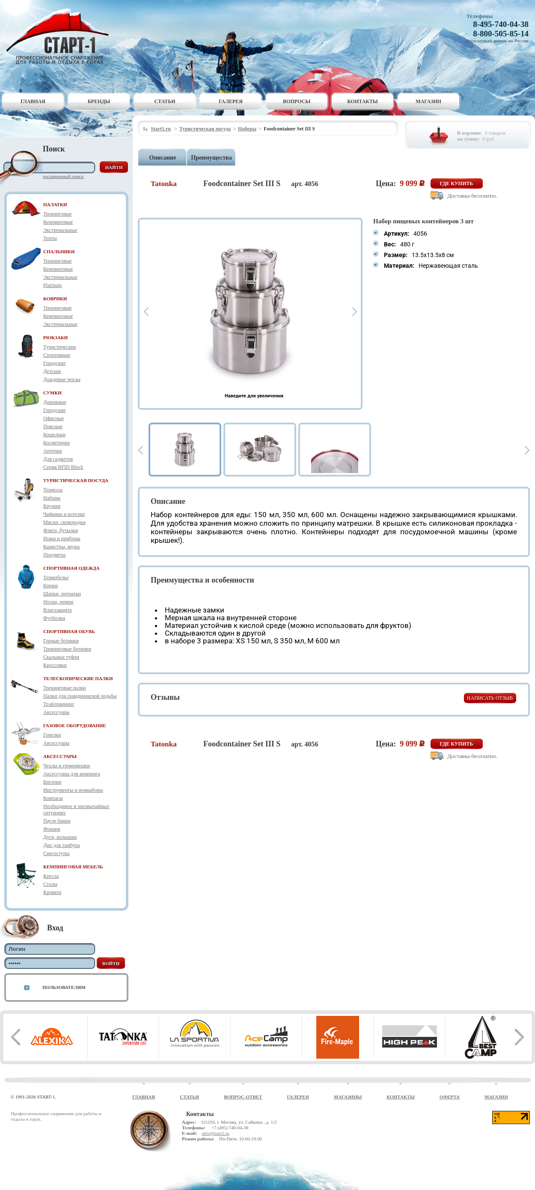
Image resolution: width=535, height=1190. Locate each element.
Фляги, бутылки (60, 530)
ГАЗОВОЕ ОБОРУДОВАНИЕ (74, 725)
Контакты (362, 101)
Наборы (51, 498)
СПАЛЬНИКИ (59, 251)
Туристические (59, 347)
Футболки (54, 618)
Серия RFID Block (63, 467)
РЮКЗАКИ (55, 337)
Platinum (52, 285)
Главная (33, 101)
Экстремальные (60, 230)
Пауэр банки (57, 821)
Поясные (52, 426)
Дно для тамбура (61, 845)
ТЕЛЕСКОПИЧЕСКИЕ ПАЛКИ (78, 678)
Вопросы (296, 101)
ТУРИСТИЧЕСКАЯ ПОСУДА (75, 480)
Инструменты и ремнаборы (73, 790)
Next (354, 311)
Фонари (51, 829)
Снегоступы (56, 853)
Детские (52, 371)
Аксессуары (56, 712)
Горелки (52, 735)
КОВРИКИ (55, 298)
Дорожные (54, 402)
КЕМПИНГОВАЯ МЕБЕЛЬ (73, 866)
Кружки (51, 506)
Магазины (348, 1096)
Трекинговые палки (64, 688)
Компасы (53, 798)
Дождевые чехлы (61, 379)
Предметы (54, 555)
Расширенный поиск (63, 176)
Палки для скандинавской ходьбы (79, 696)
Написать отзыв (490, 698)
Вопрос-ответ (243, 1096)
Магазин (428, 101)
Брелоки (52, 782)
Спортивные (56, 355)
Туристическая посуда (205, 129)
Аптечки (52, 451)
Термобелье (56, 577)
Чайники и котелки (64, 514)
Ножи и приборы (61, 539)
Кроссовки (55, 665)
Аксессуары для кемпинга (71, 774)
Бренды (99, 101)
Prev (146, 311)
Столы (50, 884)
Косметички (56, 443)
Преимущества (211, 157)
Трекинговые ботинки (67, 649)
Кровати (52, 892)
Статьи (165, 101)
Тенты (50, 238)
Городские (54, 363)
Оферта (450, 1096)
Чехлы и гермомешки (66, 766)
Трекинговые (57, 214)
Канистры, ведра (61, 547)
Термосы (52, 490)
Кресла (51, 876)
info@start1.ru (215, 1133)
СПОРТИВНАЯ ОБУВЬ (69, 631)
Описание (162, 157)
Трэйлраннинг (58, 704)
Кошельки (54, 435)
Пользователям (64, 987)
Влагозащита (57, 610)
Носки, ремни (58, 602)
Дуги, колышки (60, 837)
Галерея (231, 101)
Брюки (50, 586)
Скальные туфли (61, 657)
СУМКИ (52, 392)
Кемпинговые (58, 222)
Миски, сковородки (64, 522)
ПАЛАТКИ (55, 204)
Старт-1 (61, 36)
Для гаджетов (58, 459)
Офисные (53, 418)
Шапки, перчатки (62, 594)
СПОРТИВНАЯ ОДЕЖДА (71, 568)
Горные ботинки (61, 641)
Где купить (456, 183)
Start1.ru (161, 129)
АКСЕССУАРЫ (60, 756)
